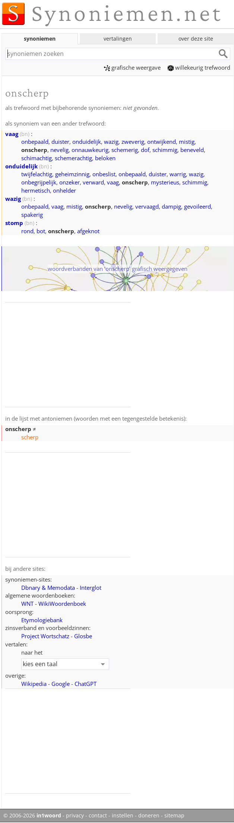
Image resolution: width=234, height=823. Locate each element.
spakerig (32, 214)
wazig (111, 141)
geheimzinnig (72, 174)
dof (145, 149)
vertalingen (118, 38)
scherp (29, 437)
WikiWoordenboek (62, 603)
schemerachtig (73, 158)
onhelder (64, 190)
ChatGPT (86, 683)
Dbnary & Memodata (48, 587)
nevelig (59, 149)
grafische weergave (132, 67)
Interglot (90, 587)
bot (41, 231)
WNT (27, 603)
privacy (75, 815)
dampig (171, 206)
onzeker (69, 182)
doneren (148, 815)
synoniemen (40, 38)
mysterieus (165, 182)
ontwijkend (161, 141)
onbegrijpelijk (38, 182)
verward (93, 182)
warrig (178, 174)
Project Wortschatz (45, 636)
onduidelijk (86, 141)
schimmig (164, 149)
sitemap (174, 815)
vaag (11, 133)
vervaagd (147, 206)
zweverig (132, 141)
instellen (122, 815)
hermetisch (35, 190)
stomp (14, 223)
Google (60, 683)
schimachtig (36, 158)
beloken (105, 158)
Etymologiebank (42, 620)
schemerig (124, 149)
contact (98, 815)
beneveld (192, 149)
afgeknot (88, 231)
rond (27, 231)
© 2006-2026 (32, 815)
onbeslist (104, 174)
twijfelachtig (36, 174)
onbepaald (34, 141)
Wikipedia (34, 683)
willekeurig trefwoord (199, 67)
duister (60, 141)
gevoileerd (197, 206)
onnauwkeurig (90, 149)
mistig (187, 141)
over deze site (195, 38)
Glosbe (83, 636)
